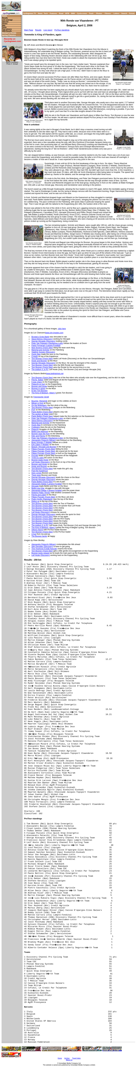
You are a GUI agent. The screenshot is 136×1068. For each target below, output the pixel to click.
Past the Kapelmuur (39, 471)
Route (4, 27)
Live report (47, 30)
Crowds (34, 356)
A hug (33, 534)
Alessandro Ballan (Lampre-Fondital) (46, 484)
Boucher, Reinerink (39, 401)
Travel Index (76, 1058)
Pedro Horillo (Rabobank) (41, 499)
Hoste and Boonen (39, 361)
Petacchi (35, 429)
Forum (131, 13)
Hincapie (35, 486)
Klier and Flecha (38, 436)
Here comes (36, 473)
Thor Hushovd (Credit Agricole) (44, 549)
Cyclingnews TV (29, 13)
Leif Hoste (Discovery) (40, 462)
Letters (116, 13)
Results (5, 18)
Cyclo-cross (82, 13)
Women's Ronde (9, 33)
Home (4, 16)
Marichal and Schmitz (40, 350)
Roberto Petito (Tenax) (40, 493)
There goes (36, 475)
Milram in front (37, 403)
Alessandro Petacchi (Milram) (43, 440)
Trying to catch (37, 458)
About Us (69, 1060)
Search (124, 13)
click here (62, 329)
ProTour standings (61, 30)
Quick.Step (36, 354)
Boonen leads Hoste (39, 460)
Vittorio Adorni (37, 530)
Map (3, 25)
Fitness (108, 13)
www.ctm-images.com (54, 333)
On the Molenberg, (39, 405)
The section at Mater (39, 414)
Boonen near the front (40, 434)
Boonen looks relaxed (40, 553)
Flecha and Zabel (38, 495)
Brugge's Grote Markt (40, 337)
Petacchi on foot (38, 384)
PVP (33, 410)
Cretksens (35, 427)
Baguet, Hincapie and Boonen (43, 447)
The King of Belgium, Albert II (43, 393)
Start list (5, 22)
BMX (73, 13)
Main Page (28, 30)
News (40, 13)
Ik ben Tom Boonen (39, 391)
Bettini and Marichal (39, 431)
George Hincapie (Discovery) (43, 341)
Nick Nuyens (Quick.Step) (42, 348)
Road (61, 13)
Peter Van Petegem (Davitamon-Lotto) (47, 343)
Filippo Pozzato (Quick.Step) (43, 449)
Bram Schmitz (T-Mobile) (41, 442)
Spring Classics (9, 35)
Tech (46, 13)
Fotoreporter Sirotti (41, 397)
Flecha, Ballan (37, 380)
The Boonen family (39, 536)
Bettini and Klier (38, 488)
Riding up (35, 501)
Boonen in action (38, 388)
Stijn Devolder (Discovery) (42, 546)
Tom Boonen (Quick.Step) (42, 359)
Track (91, 13)
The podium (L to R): (40, 369)
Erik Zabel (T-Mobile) (40, 445)
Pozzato (34, 455)
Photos (99, 13)
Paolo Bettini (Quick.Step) (42, 412)
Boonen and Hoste (39, 386)
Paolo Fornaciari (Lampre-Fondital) (45, 345)
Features (53, 13)
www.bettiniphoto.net (54, 373)
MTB (67, 13)
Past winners (7, 29)
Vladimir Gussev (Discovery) (43, 352)
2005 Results (7, 31)
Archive (66, 1058)
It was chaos (36, 382)
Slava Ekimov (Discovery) (42, 339)
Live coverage (7, 20)
